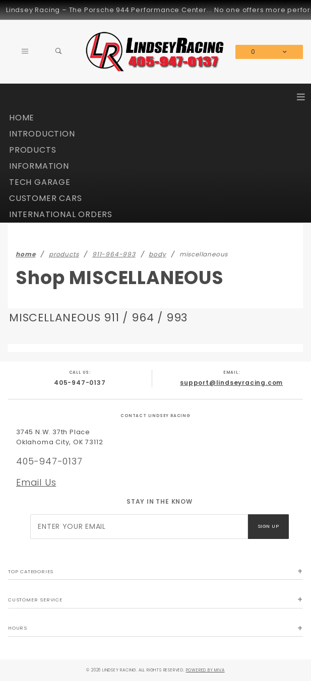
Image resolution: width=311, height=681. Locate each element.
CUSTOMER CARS (45, 198)
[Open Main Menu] (25, 52)
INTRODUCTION (42, 134)
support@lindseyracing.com (231, 382)
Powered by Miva (205, 670)
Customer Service (35, 599)
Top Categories (30, 571)
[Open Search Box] (59, 52)
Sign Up (268, 526)
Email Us (36, 482)
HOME (21, 117)
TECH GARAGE (40, 182)
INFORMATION (39, 166)
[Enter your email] (138, 526)
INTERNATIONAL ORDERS (60, 214)
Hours (17, 628)
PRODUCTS (32, 150)
